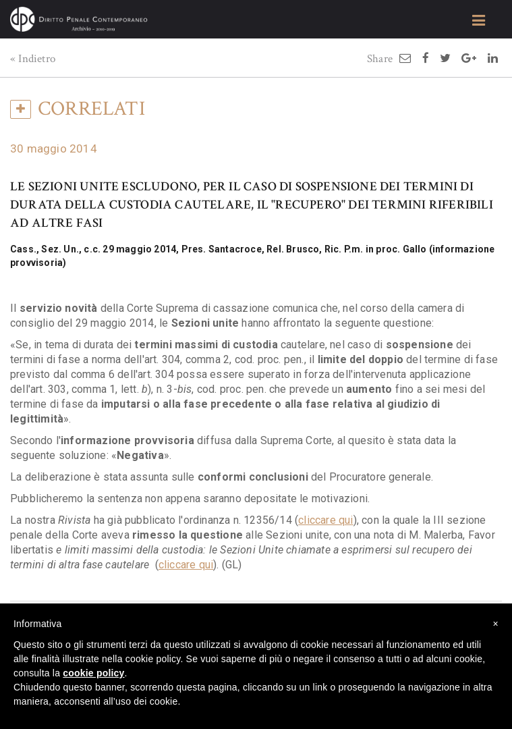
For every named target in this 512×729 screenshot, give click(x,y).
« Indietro (32, 58)
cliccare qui (325, 520)
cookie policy (93, 673)
